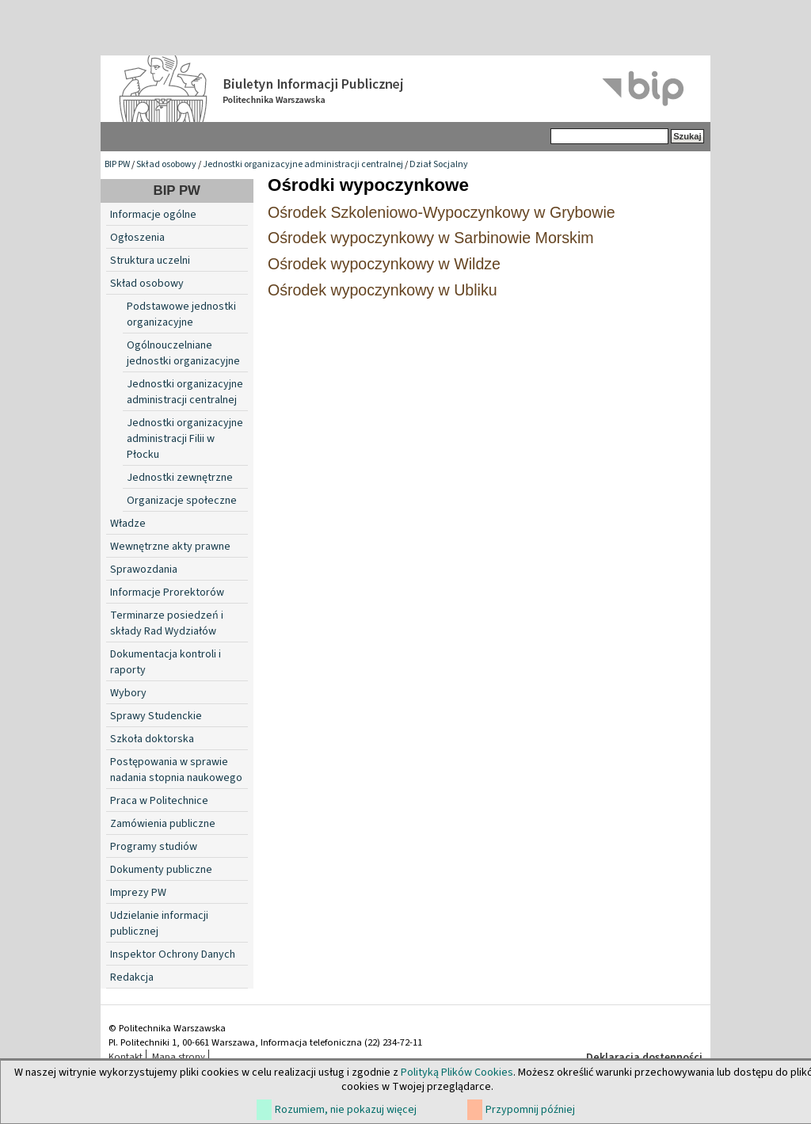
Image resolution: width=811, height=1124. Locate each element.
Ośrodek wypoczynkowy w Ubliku (382, 290)
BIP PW (117, 164)
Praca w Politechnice (159, 801)
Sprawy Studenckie (156, 716)
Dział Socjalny (438, 164)
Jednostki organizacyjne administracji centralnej (303, 164)
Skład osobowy (166, 164)
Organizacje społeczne (182, 501)
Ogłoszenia (137, 238)
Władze (128, 524)
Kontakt (126, 1057)
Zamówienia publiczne (162, 824)
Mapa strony (178, 1057)
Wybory (128, 693)
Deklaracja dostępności (644, 1057)
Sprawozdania (143, 569)
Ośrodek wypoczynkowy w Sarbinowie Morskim (431, 237)
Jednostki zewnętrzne (180, 478)
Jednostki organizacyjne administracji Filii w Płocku (185, 439)
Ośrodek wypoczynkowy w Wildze (384, 263)
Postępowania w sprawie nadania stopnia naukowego (176, 770)
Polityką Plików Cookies (457, 1072)
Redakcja (132, 977)
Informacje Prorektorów (167, 592)
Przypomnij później (530, 1110)
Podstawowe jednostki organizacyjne (181, 314)
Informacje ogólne (153, 215)
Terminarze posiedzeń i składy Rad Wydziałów (166, 623)
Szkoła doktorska (152, 739)
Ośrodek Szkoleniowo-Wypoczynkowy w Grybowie (441, 212)
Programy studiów (153, 847)
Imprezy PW (138, 893)
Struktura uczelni (150, 261)
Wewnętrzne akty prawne (170, 546)
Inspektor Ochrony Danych (172, 954)
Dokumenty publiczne (161, 870)
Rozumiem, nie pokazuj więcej (346, 1110)
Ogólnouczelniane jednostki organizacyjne (183, 353)
